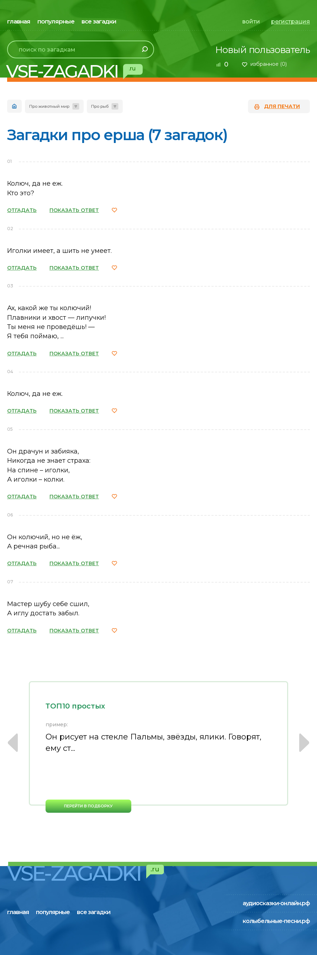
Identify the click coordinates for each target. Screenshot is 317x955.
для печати (282, 106)
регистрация (290, 21)
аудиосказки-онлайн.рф (276, 903)
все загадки (98, 21)
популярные (55, 21)
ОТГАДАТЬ (22, 210)
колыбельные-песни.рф (276, 921)
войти (251, 21)
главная (18, 21)
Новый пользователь (262, 49)
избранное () (268, 64)
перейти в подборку (88, 805)
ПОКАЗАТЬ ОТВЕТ (74, 210)
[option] (158, 747)
